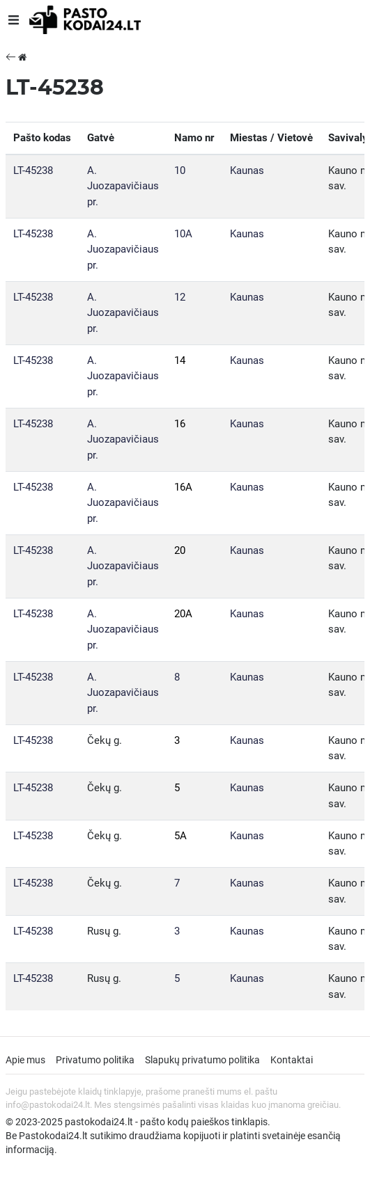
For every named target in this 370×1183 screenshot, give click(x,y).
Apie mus (25, 1059)
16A (183, 487)
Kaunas (247, 170)
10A (183, 234)
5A (180, 835)
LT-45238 (33, 170)
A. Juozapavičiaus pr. (123, 186)
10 (179, 170)
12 (179, 297)
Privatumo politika (95, 1059)
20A (183, 614)
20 (179, 550)
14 (179, 360)
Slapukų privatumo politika (202, 1059)
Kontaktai (291, 1059)
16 (179, 424)
